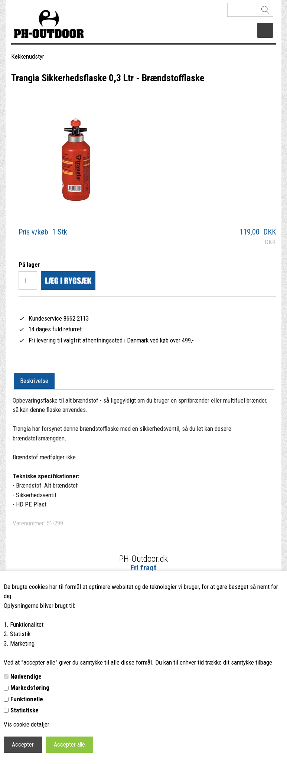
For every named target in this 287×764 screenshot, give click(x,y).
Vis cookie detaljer (26, 724)
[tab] (34, 381)
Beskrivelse (34, 380)
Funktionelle (26, 699)
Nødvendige (26, 676)
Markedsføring (29, 687)
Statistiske (24, 710)
